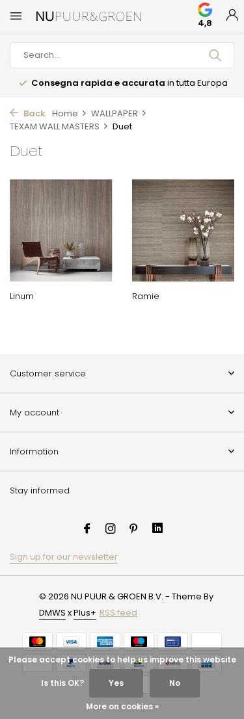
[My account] (232, 16)
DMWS (52, 613)
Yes (116, 682)
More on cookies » (122, 706)
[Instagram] (110, 530)
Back (28, 113)
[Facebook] (87, 530)
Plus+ (85, 613)
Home (69, 113)
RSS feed (118, 613)
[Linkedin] (157, 530)
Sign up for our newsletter (64, 557)
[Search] (122, 55)
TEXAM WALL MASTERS (59, 126)
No (174, 682)
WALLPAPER (119, 113)
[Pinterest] (134, 530)
